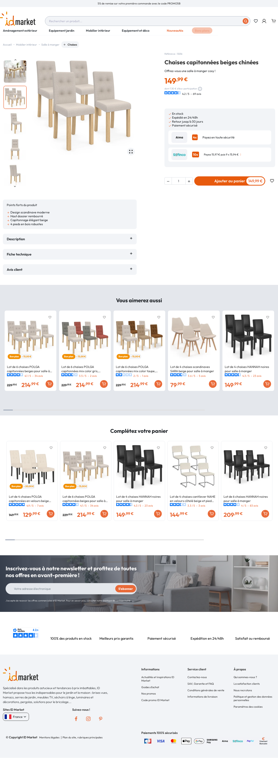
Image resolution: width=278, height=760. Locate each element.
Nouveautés (175, 33)
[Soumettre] (245, 21)
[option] (139, 3)
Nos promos (148, 692)
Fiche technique (19, 254)
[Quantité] (179, 181)
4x (195, 137)
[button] (264, 21)
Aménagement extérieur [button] (20, 33)
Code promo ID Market (155, 698)
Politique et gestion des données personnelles (253, 696)
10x (195, 154)
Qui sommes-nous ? (245, 677)
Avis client (15, 269)
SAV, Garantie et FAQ (200, 682)
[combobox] (147, 21)
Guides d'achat (150, 686)
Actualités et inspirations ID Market (157, 678)
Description (16, 239)
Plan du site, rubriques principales (82, 737)
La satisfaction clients (247, 682)
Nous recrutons (243, 688)
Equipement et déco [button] (135, 33)
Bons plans (202, 33)
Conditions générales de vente (205, 688)
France (16, 716)
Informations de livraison (202, 694)
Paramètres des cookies (248, 704)
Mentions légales (49, 737)
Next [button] (15, 186)
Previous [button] (15, 60)
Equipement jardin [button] (61, 33)
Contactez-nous (197, 677)
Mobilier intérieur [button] (98, 33)
